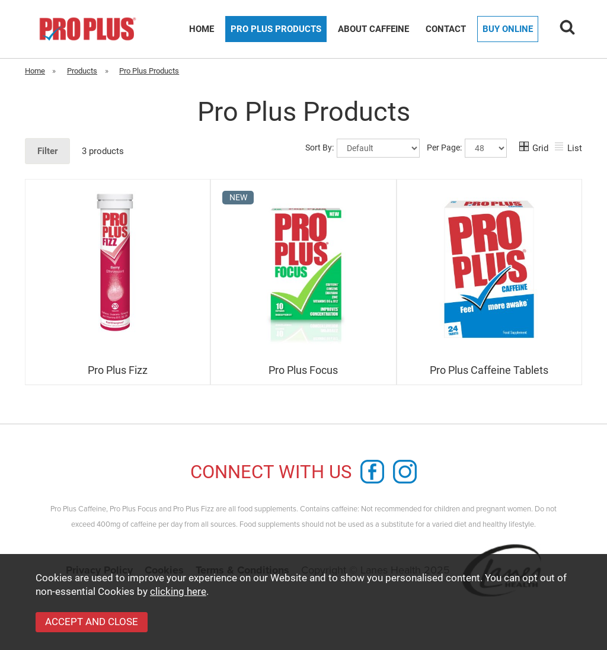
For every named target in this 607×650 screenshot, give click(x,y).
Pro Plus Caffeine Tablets (489, 370)
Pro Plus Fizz (118, 370)
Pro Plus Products (276, 29)
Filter (47, 151)
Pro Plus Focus (303, 370)
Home (201, 29)
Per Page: (467, 148)
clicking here (178, 591)
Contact (446, 29)
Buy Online (508, 29)
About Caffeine (373, 29)
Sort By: (362, 148)
